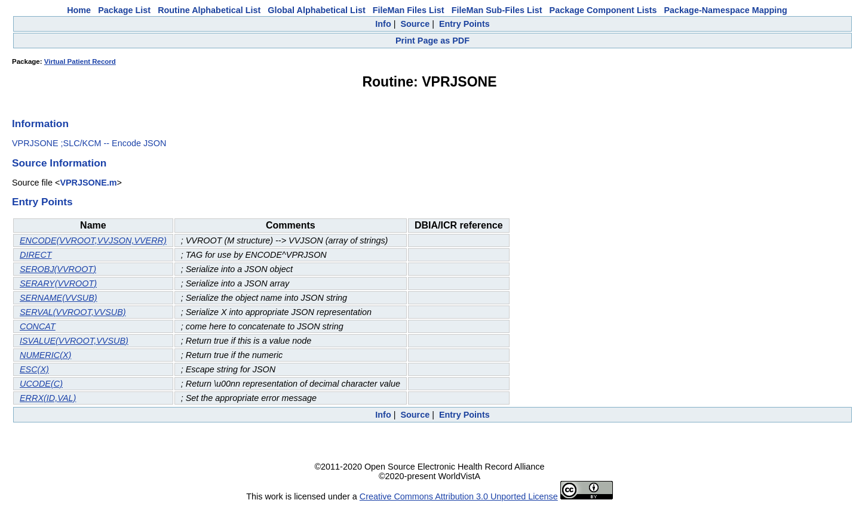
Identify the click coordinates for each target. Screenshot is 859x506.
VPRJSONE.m (88, 182)
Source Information (59, 163)
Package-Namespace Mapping (725, 10)
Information (40, 123)
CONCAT (38, 326)
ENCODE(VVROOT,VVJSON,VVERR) (93, 240)
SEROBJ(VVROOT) (58, 269)
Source (415, 24)
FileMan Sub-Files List (497, 10)
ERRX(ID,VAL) (48, 398)
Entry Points (464, 24)
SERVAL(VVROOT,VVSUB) (73, 312)
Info (383, 24)
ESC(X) (34, 369)
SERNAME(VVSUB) (58, 298)
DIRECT (36, 255)
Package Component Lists (603, 10)
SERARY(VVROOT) (58, 283)
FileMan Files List (408, 10)
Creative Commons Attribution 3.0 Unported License (459, 496)
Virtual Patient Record (80, 61)
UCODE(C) (41, 383)
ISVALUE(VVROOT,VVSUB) (74, 340)
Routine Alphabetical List (209, 10)
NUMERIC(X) (45, 355)
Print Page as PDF (432, 40)
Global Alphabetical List (316, 10)
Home (79, 10)
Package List (124, 10)
